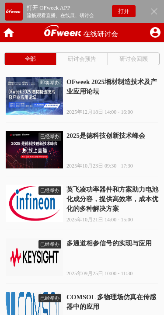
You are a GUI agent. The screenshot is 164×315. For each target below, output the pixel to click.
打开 (123, 11)
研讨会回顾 (133, 59)
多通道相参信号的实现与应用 (109, 243)
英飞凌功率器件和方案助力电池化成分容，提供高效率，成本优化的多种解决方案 (112, 199)
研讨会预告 (82, 59)
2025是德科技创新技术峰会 (105, 135)
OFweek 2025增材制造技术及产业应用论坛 (111, 86)
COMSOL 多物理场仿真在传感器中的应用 (111, 302)
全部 (30, 59)
